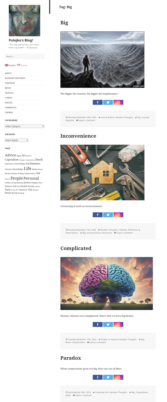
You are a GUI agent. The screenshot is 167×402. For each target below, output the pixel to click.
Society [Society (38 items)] (30, 186)
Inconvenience (78, 136)
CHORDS (9, 112)
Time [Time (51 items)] (8, 189)
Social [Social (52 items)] (23, 186)
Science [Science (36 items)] (8, 186)
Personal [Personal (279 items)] (31, 178)
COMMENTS (10, 107)
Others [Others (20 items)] (7, 179)
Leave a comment (87, 120)
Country (145, 117)
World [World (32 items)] (14, 193)
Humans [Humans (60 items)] (35, 163)
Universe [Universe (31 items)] (23, 189)
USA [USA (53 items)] (30, 189)
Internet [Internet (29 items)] (8, 169)
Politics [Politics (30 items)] (8, 182)
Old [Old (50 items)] (38, 173)
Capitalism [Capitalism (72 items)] (12, 159)
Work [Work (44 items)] (8, 192)
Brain (68, 342)
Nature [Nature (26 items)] (14, 173)
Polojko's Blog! (21, 40)
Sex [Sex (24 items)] (18, 186)
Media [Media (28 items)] (34, 169)
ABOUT (8, 73)
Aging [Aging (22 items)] (19, 156)
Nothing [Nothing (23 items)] (21, 173)
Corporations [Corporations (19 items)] (30, 160)
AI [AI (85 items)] (23, 155)
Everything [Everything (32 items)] (19, 163)
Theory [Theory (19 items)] (37, 186)
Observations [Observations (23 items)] (30, 173)
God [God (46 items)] (27, 163)
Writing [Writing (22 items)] (21, 193)
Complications (78, 342)
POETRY (8, 102)
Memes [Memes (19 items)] (40, 169)
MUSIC (8, 88)
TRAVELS (9, 92)
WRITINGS (10, 83)
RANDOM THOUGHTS (15, 78)
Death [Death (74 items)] (39, 159)
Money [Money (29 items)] (8, 173)
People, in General (109, 339)
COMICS (8, 97)
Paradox (70, 358)
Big (64, 22)
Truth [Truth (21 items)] (13, 190)
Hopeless (70, 120)
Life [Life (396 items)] (27, 168)
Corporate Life (102, 392)
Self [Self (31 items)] (14, 186)
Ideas (68, 395)
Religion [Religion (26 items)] (35, 183)
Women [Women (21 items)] (36, 190)
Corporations (142, 392)
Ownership (107, 232)
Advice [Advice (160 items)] (10, 155)
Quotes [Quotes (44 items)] (27, 182)
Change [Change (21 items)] (22, 160)
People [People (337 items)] (16, 178)
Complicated (75, 248)
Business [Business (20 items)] (28, 156)
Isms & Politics (107, 117)
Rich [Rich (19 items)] (40, 183)
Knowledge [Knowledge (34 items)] (18, 169)
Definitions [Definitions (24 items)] (9, 164)
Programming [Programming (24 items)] (17, 183)
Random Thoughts (124, 117)
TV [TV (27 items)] (17, 190)
